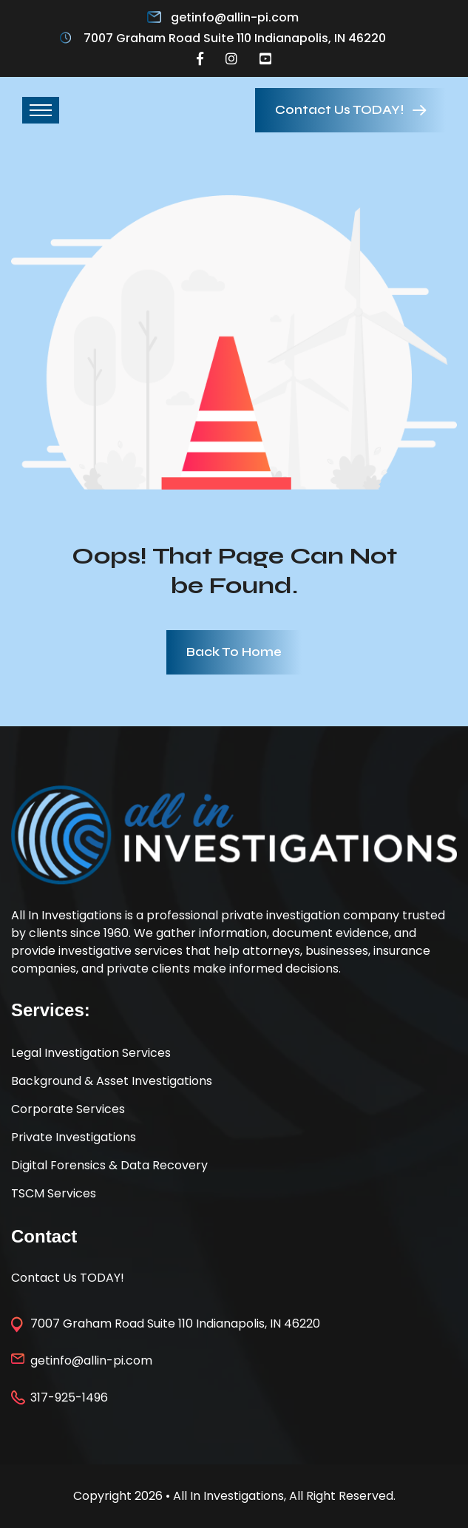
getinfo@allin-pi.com (235, 17)
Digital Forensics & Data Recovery (109, 1165)
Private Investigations (73, 1137)
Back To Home (234, 652)
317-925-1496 (69, 1397)
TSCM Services (53, 1193)
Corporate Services (68, 1109)
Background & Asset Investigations (111, 1080)
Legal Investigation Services (91, 1052)
